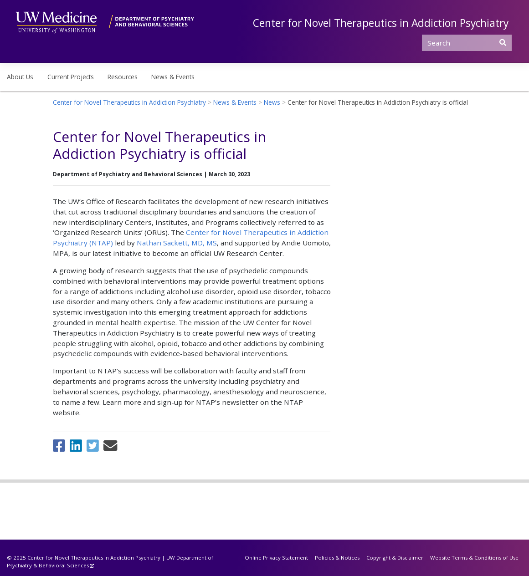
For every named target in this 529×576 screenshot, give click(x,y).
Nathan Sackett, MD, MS (177, 242)
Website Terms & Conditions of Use (474, 557)
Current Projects (70, 76)
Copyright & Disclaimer (394, 557)
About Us (20, 76)
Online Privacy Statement (276, 557)
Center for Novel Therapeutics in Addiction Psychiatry (380, 23)
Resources (123, 76)
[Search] (467, 43)
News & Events (173, 76)
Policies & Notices (337, 557)
